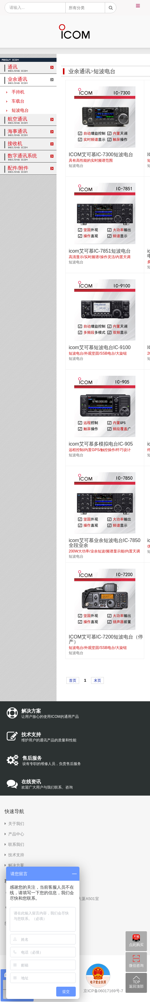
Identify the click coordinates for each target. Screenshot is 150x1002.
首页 (72, 680)
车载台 (15, 101)
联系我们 (16, 844)
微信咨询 (136, 965)
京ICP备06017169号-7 (103, 991)
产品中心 (16, 834)
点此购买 (136, 945)
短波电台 (17, 110)
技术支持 (16, 855)
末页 (97, 680)
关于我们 (16, 823)
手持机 (15, 92)
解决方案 (16, 865)
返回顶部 (136, 986)
